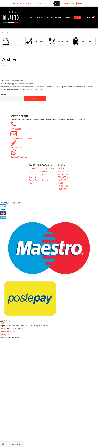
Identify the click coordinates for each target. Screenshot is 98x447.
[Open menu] (83, 17)
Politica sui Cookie (7, 331)
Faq (30, 183)
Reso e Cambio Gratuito (38, 180)
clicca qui (41, 89)
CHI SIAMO (63, 186)
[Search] (57, 3)
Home (4, 33)
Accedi (81, 3)
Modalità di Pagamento (38, 171)
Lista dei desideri (68, 3)
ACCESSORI (63, 174)
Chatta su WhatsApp (18, 157)
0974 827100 (15, 129)
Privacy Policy (5, 334)
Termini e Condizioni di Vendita (41, 168)
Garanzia (32, 177)
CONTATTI (63, 189)
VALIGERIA (63, 177)
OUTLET (62, 180)
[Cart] (93, 17)
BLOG (60, 183)
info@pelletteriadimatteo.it (21, 138)
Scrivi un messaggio (18, 147)
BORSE (61, 168)
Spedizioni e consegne (38, 174)
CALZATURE (63, 171)
